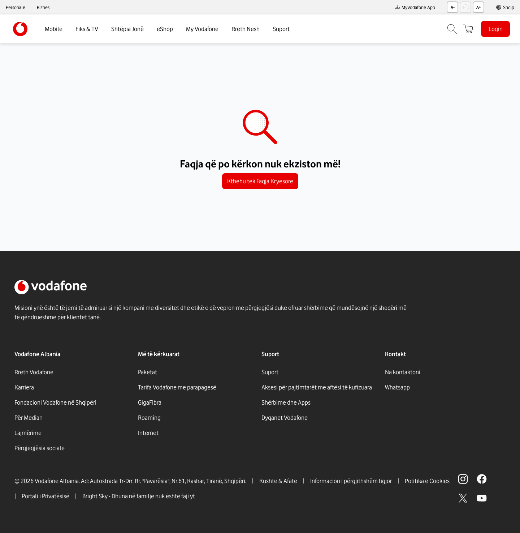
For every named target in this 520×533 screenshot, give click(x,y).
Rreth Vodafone (33, 372)
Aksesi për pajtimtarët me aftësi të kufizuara (316, 387)
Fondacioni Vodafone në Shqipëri (55, 402)
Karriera (24, 387)
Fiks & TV (86, 29)
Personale (15, 7)
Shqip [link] (508, 7)
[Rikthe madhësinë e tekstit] (465, 7)
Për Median (28, 417)
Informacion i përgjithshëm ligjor (351, 481)
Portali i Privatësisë (45, 496)
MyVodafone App (414, 7)
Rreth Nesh (245, 29)
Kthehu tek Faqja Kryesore (260, 181)
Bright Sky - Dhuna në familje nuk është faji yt (138, 496)
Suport (281, 29)
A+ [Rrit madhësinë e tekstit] (478, 7)
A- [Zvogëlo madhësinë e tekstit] (453, 7)
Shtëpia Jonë (127, 29)
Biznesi (44, 7)
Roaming (149, 417)
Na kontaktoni (402, 372)
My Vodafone (202, 29)
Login (496, 29)
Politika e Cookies (427, 481)
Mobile (53, 29)
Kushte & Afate (278, 481)
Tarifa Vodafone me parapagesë (177, 387)
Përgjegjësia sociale (39, 448)
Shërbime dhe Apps (286, 402)
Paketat (147, 372)
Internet (148, 432)
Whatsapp (397, 387)
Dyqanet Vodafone (284, 417)
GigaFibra (149, 402)
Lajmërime (28, 432)
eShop (165, 29)
